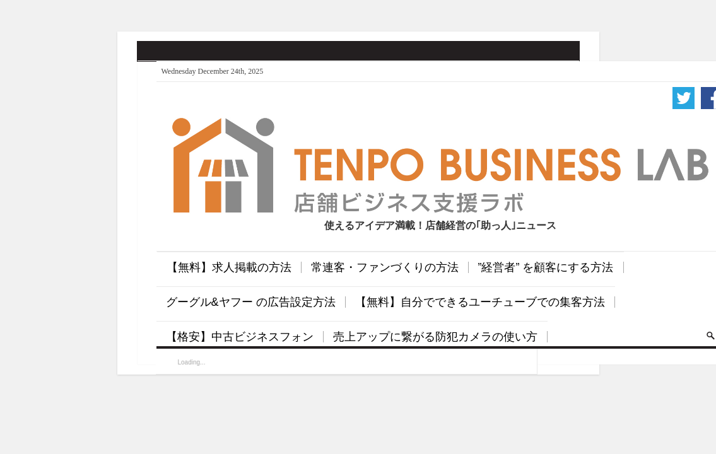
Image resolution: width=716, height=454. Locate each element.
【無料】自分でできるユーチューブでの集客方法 (480, 302)
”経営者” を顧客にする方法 (546, 267)
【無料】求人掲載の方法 (229, 267)
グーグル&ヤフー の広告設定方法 (251, 302)
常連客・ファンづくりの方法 (385, 267)
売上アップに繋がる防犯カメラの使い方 (435, 336)
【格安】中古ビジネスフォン (240, 336)
